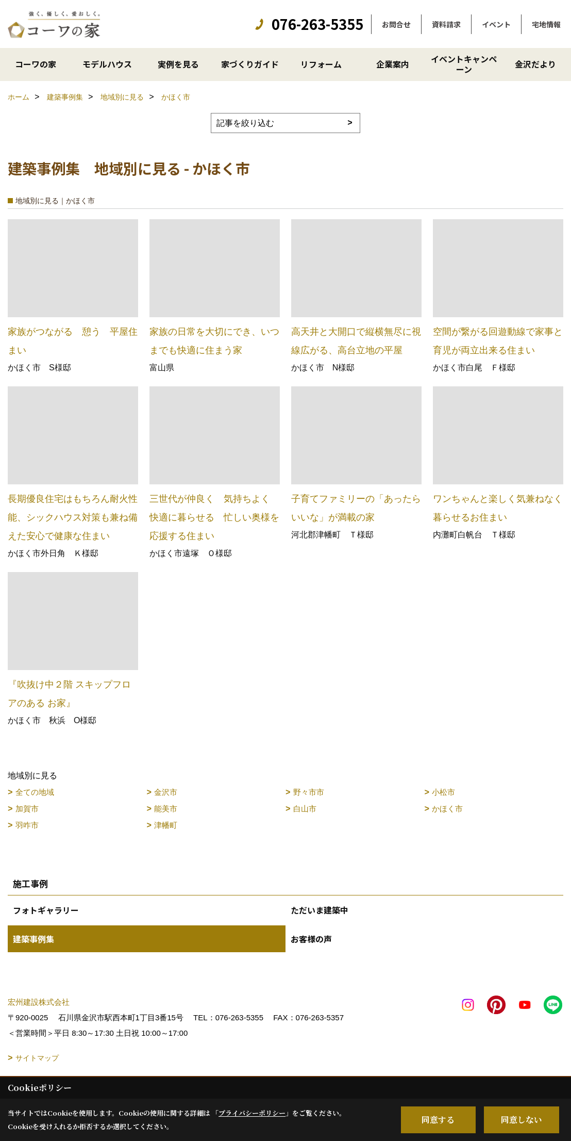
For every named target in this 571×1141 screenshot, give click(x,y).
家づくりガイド (250, 64)
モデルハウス (107, 64)
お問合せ (396, 24)
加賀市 (27, 808)
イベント (496, 24)
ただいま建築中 (319, 910)
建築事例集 (33, 939)
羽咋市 (27, 825)
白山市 (304, 808)
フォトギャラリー (46, 910)
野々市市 (308, 792)
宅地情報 (546, 24)
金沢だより (535, 64)
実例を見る (178, 64)
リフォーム (321, 64)
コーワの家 (35, 64)
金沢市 (165, 792)
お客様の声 (311, 939)
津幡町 (165, 825)
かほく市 (447, 808)
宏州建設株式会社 (39, 1002)
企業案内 (392, 64)
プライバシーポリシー (252, 1113)
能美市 (165, 808)
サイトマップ (37, 1058)
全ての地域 (34, 792)
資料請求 (446, 24)
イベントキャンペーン (464, 64)
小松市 (443, 792)
